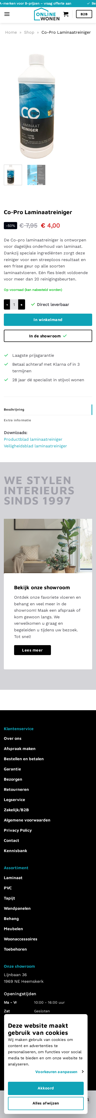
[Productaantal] (14, 304)
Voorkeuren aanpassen (61, 1072)
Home (11, 32)
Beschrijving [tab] (14, 409)
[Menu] (7, 14)
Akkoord (48, 1088)
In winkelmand (48, 319)
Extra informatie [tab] (17, 420)
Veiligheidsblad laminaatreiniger (35, 446)
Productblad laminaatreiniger (33, 439)
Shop (29, 32)
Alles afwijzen (48, 1103)
